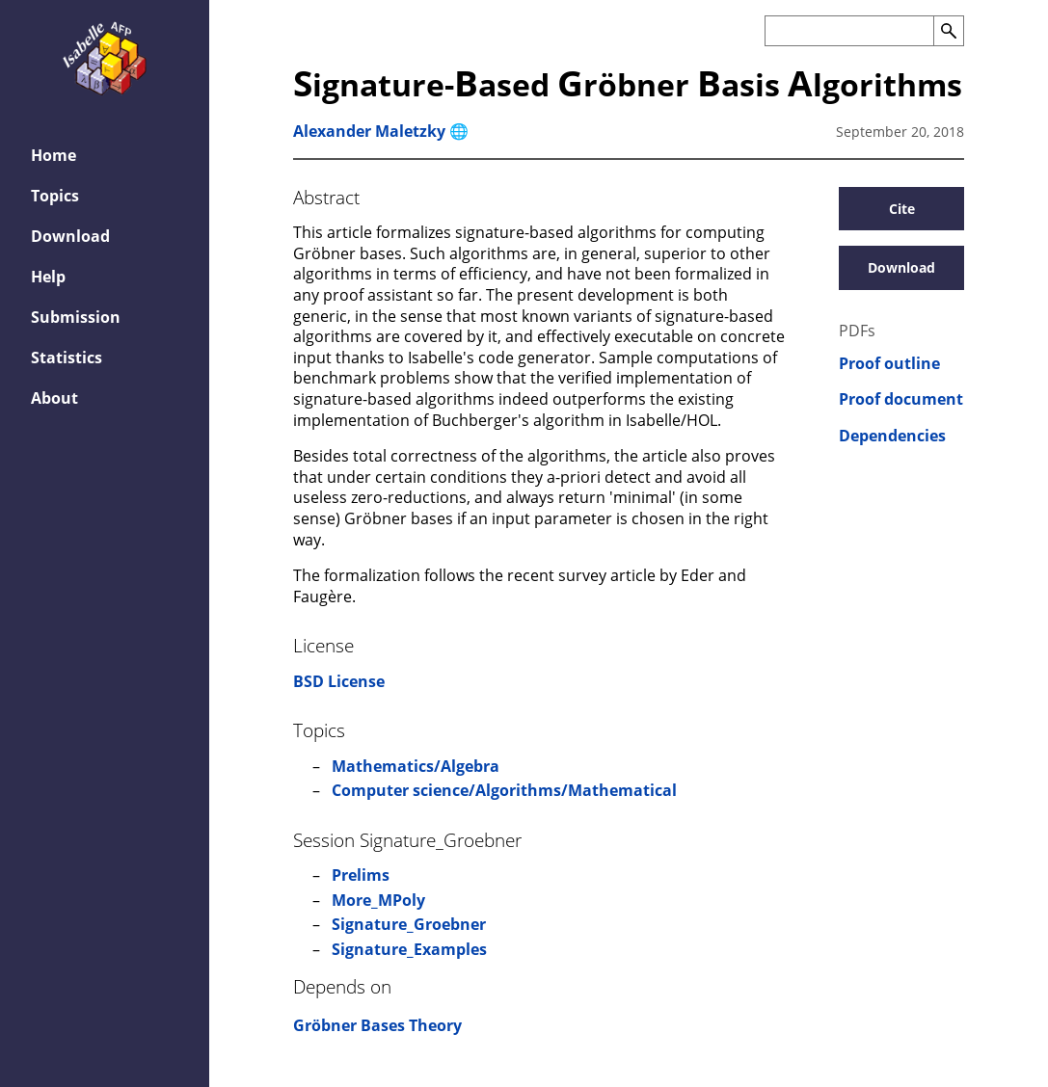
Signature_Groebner (409, 924)
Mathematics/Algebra (415, 766)
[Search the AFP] (849, 30)
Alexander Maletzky (369, 131)
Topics (55, 195)
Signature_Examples (409, 949)
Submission (76, 317)
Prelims (361, 875)
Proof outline (889, 364)
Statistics (66, 357)
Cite (902, 208)
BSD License (339, 681)
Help (48, 276)
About (54, 398)
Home (53, 155)
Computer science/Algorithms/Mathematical (504, 790)
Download (70, 236)
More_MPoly (378, 900)
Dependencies (892, 436)
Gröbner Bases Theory (377, 1025)
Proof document (901, 399)
